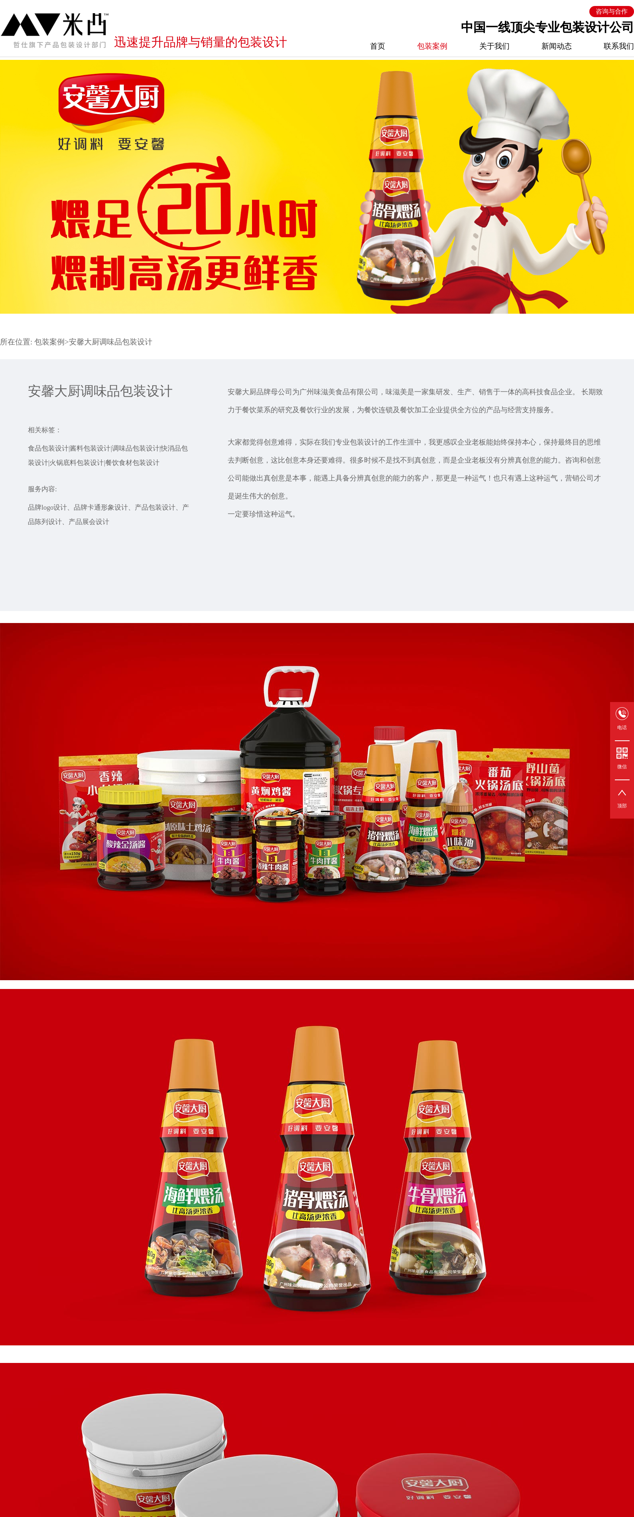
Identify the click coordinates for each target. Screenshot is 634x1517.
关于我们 (494, 46)
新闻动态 (556, 46)
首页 (377, 46)
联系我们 (619, 46)
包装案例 (432, 46)
